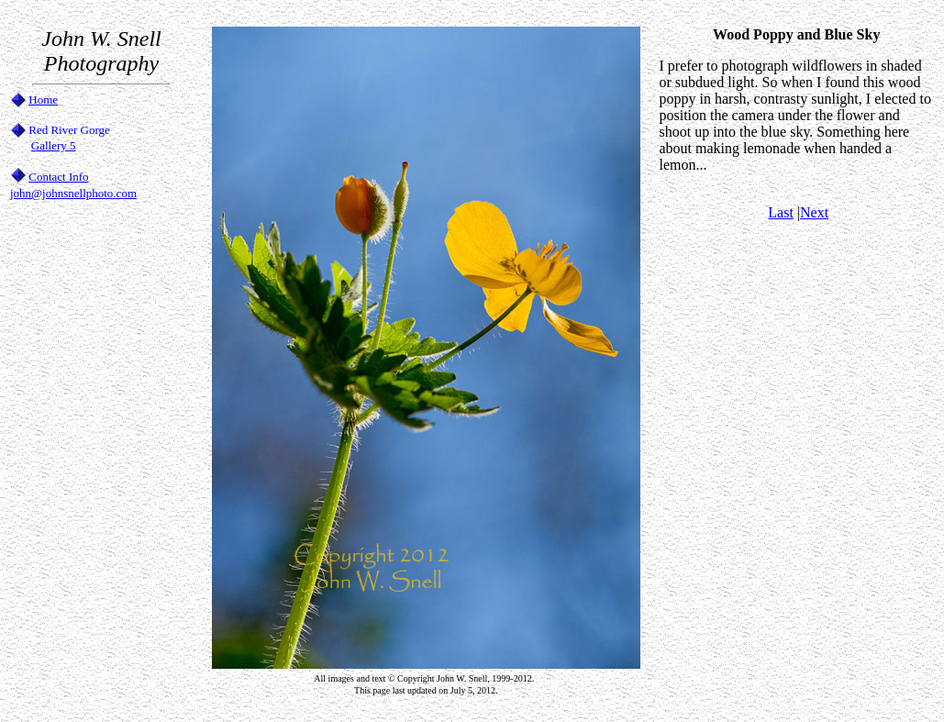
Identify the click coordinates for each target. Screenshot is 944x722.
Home (43, 99)
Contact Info (58, 176)
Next (814, 212)
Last (781, 212)
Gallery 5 (53, 145)
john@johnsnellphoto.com (73, 193)
